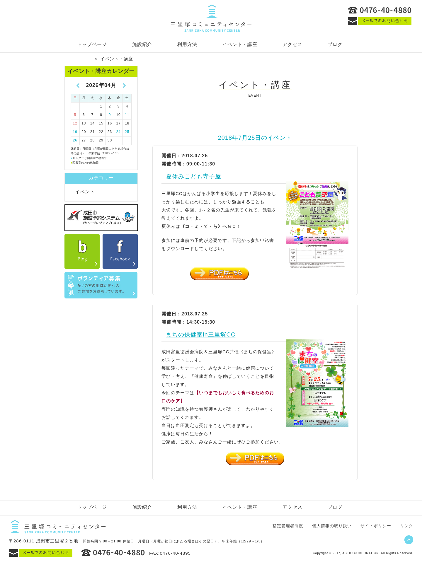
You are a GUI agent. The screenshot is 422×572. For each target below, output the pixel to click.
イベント (85, 191)
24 (118, 132)
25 (127, 132)
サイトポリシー (375, 525)
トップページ (92, 44)
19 (75, 132)
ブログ (335, 44)
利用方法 (187, 44)
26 (75, 140)
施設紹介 (142, 44)
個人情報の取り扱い (332, 525)
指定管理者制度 (288, 525)
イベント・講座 (239, 44)
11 (127, 115)
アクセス (292, 44)
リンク (406, 525)
